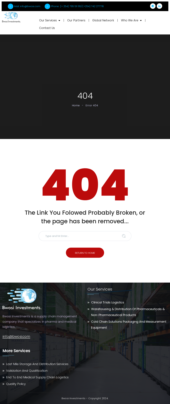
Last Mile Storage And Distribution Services (37, 364)
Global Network (103, 20)
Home (76, 105)
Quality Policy (16, 384)
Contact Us (47, 28)
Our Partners (76, 20)
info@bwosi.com (16, 336)
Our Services (49, 20)
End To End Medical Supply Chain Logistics (37, 377)
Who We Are (131, 20)
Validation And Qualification (26, 371)
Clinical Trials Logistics (107, 302)
